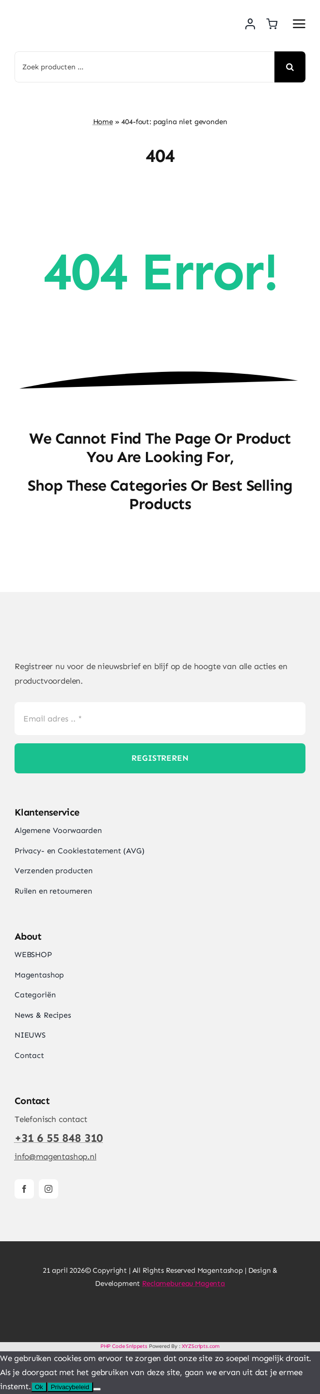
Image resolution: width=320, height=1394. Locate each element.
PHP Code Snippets (123, 1346)
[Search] (289, 66)
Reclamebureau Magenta (183, 1283)
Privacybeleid (70, 1387)
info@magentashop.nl (55, 1156)
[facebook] (24, 1189)
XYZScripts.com (201, 1346)
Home (103, 121)
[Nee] (97, 1389)
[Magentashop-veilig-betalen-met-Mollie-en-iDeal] (160, 1309)
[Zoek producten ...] (144, 66)
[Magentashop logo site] (65, 635)
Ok (39, 1387)
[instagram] (48, 1189)
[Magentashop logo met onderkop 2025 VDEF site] (81, 10)
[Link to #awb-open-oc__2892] (299, 23)
